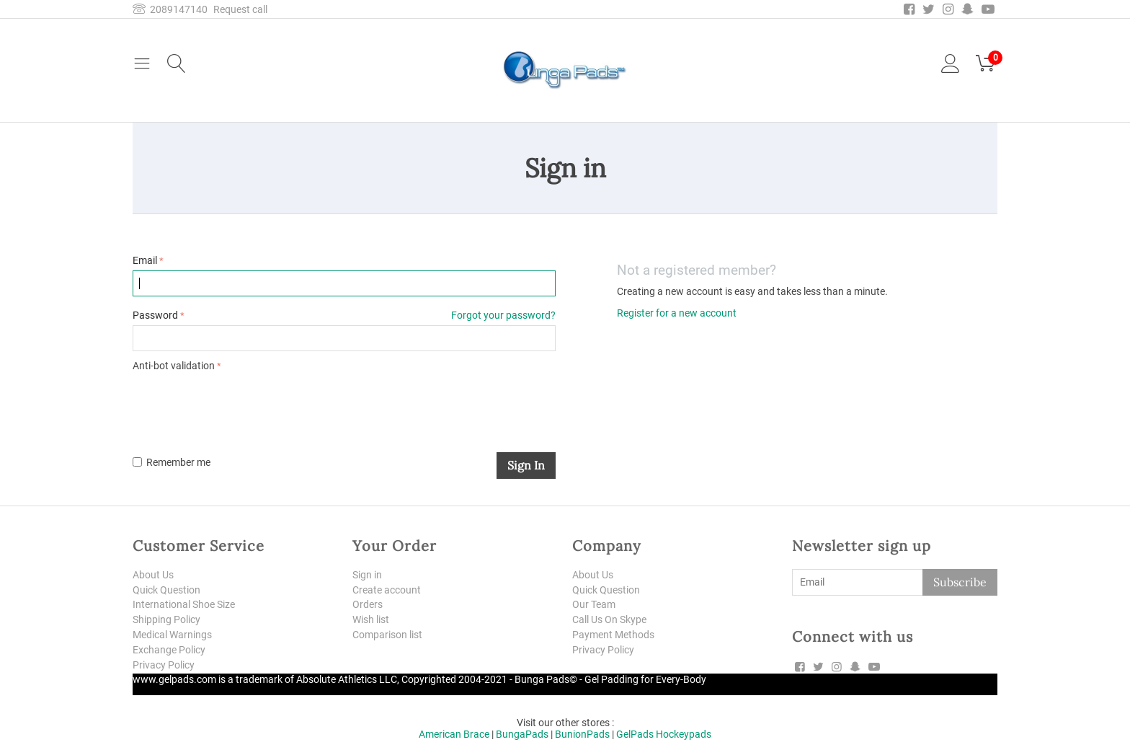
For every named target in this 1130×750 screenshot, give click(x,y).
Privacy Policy (164, 665)
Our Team (593, 604)
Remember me (171, 462)
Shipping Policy (166, 619)
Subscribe (960, 582)
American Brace (454, 734)
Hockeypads (683, 734)
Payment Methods (613, 634)
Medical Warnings (172, 634)
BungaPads (522, 734)
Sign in (526, 465)
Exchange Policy (169, 650)
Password (155, 315)
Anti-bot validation (174, 365)
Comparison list (387, 634)
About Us (153, 575)
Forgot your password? (503, 315)
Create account (386, 590)
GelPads (635, 734)
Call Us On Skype (609, 619)
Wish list (370, 619)
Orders (367, 604)
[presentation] (242, 403)
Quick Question (166, 590)
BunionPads (582, 734)
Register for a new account (677, 313)
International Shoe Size (184, 604)
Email (145, 260)
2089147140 (170, 9)
